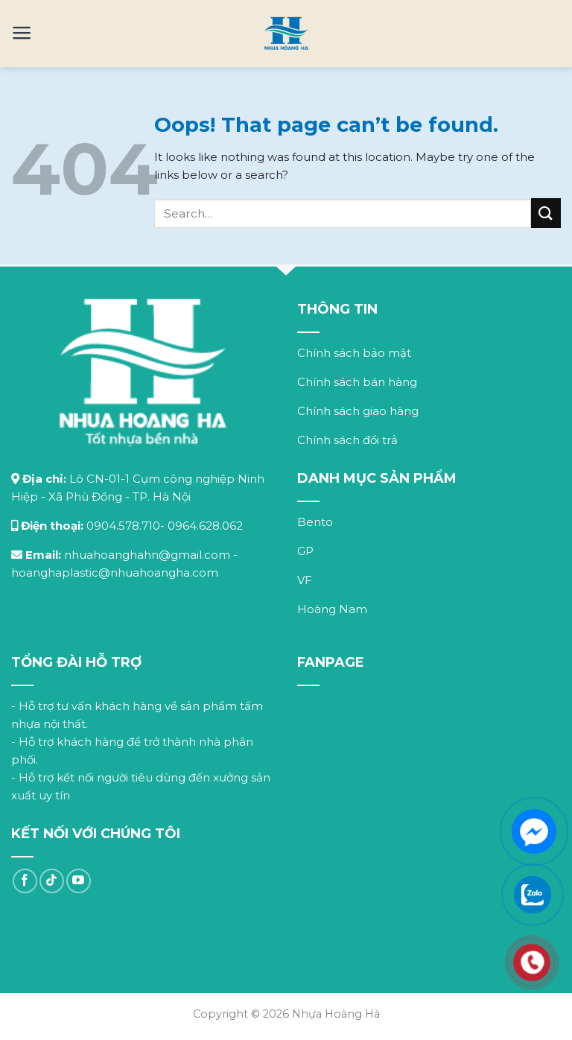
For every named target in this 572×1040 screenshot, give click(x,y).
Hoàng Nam (332, 609)
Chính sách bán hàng (357, 382)
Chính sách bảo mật (354, 353)
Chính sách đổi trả (347, 440)
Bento (315, 522)
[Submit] (546, 212)
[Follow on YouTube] (78, 881)
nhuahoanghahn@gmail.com (147, 555)
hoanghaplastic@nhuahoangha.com (114, 572)
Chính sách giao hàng (358, 411)
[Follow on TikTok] (51, 881)
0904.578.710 (123, 526)
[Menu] (22, 32)
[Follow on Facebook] (25, 881)
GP (305, 551)
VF (304, 580)
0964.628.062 (205, 526)
